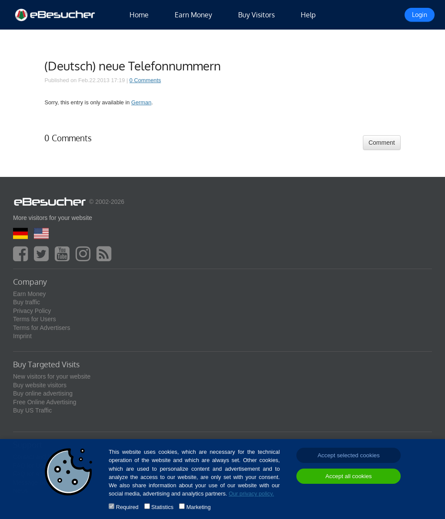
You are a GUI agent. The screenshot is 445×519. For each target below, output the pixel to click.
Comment (382, 142)
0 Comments (145, 80)
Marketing (198, 507)
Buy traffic (26, 302)
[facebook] (22, 257)
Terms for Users (34, 319)
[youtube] (64, 257)
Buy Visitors (256, 14)
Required (127, 507)
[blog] (106, 257)
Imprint (22, 336)
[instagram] (85, 257)
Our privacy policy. (251, 493)
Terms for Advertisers (41, 327)
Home (139, 14)
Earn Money (193, 14)
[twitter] (43, 257)
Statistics (162, 507)
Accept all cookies (348, 476)
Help (308, 14)
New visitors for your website (51, 376)
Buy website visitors (39, 385)
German (141, 102)
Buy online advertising (43, 393)
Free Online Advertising (44, 402)
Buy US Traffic (32, 410)
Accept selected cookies (349, 455)
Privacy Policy (32, 310)
